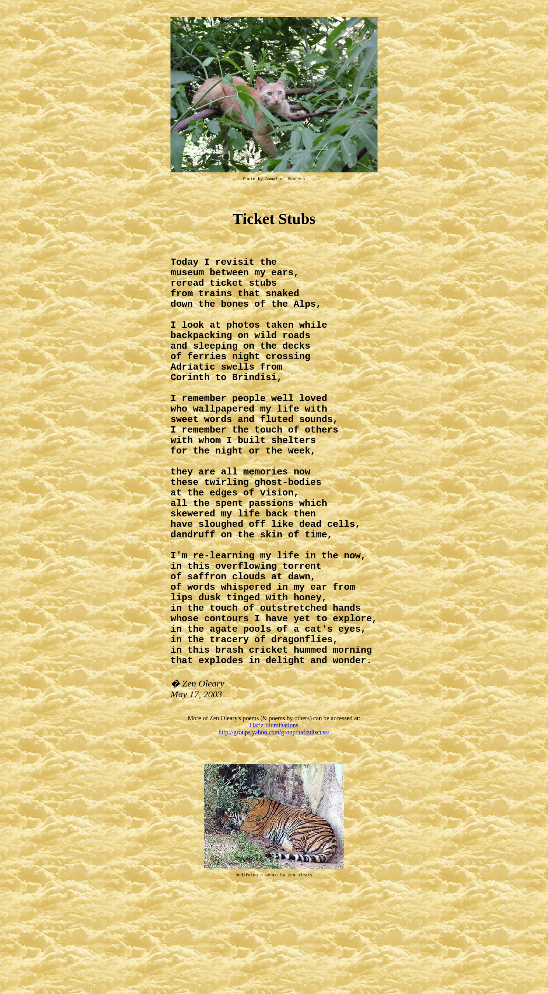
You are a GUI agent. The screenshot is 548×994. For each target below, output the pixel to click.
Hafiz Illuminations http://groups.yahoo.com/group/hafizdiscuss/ (274, 824)
